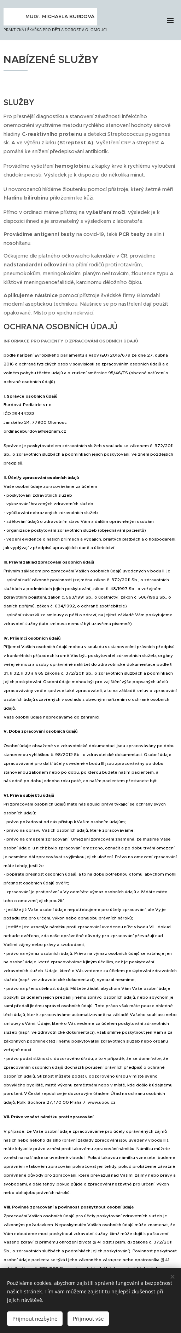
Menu (170, 20)
